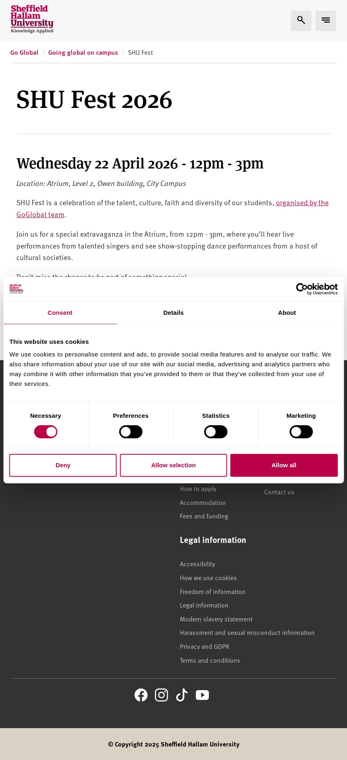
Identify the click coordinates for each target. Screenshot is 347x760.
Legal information (204, 604)
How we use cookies (208, 577)
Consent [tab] (59, 312)
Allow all (283, 465)
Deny (63, 465)
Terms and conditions (210, 659)
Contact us (279, 491)
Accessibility (197, 563)
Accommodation (203, 502)
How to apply (198, 488)
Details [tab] (173, 312)
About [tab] (287, 312)
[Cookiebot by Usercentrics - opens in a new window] (302, 289)
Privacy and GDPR (204, 645)
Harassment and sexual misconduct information (247, 632)
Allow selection (173, 465)
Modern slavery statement (216, 618)
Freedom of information (213, 591)
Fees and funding (204, 515)
